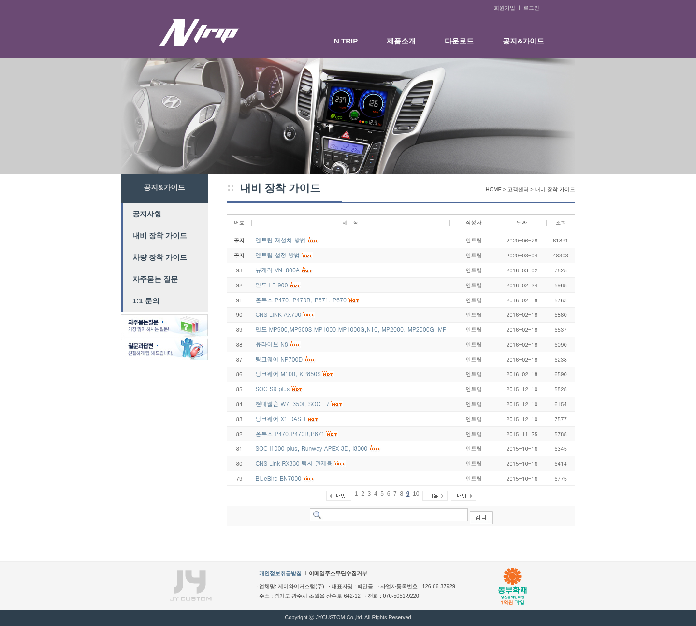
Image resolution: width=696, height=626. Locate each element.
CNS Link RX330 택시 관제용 (293, 463)
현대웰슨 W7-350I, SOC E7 (292, 403)
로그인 (531, 8)
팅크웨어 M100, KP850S (287, 374)
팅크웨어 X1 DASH (280, 418)
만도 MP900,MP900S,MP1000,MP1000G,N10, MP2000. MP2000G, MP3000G (359, 329)
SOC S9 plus (272, 388)
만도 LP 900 (271, 285)
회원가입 (504, 8)
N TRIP (346, 41)
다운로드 (459, 41)
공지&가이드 (523, 41)
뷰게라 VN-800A (277, 270)
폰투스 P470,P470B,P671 (289, 433)
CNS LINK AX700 (278, 314)
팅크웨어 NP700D (279, 359)
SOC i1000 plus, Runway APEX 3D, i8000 (311, 448)
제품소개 (401, 41)
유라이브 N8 (271, 344)
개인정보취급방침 (280, 573)
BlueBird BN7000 (278, 478)
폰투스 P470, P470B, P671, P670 (300, 300)
